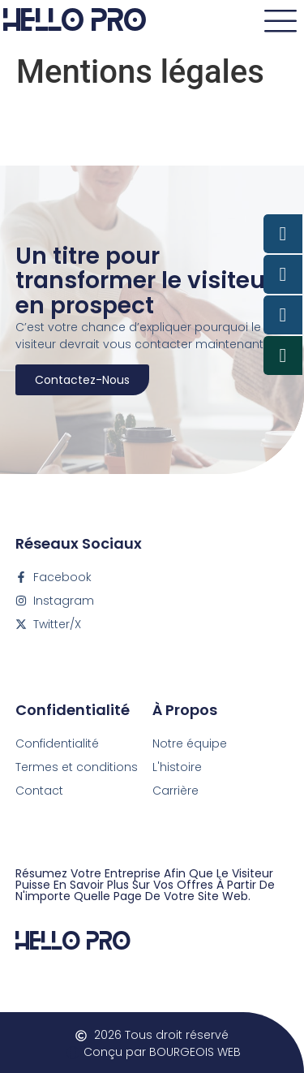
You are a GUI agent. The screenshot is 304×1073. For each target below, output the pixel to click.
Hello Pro (73, 938)
